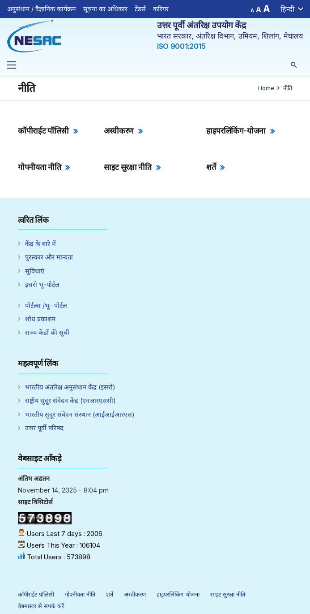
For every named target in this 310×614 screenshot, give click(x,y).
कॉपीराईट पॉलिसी (43, 130)
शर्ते (211, 167)
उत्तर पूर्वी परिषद (44, 428)
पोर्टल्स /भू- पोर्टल (46, 305)
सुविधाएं (34, 271)
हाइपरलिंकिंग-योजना (236, 130)
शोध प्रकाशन (40, 319)
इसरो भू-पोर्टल (42, 284)
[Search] (294, 65)
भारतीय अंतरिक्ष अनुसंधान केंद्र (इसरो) (70, 387)
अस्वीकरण (119, 130)
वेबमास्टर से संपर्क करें (41, 606)
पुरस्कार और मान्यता (49, 257)
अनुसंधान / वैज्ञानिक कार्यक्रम (41, 9)
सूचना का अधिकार (105, 9)
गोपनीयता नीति (39, 167)
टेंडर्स (140, 9)
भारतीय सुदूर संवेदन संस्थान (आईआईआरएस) (80, 414)
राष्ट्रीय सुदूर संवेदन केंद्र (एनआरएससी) (70, 400)
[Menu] (11, 65)
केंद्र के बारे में (40, 243)
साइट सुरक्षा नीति (127, 167)
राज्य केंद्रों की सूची (47, 332)
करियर (161, 9)
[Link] (34, 36)
